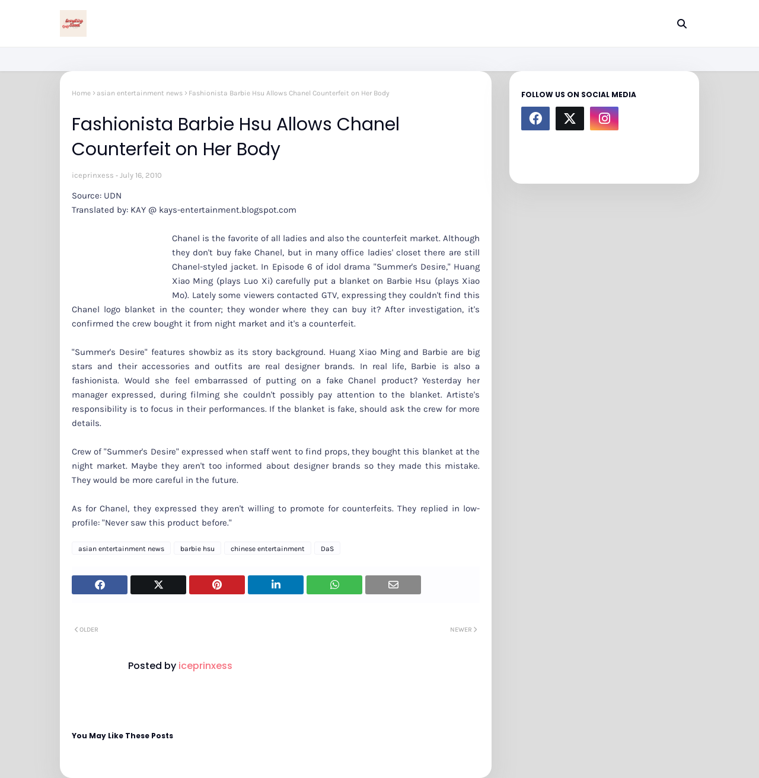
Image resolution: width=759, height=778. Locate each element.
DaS (327, 549)
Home (81, 93)
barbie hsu (197, 549)
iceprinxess (93, 175)
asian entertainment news (140, 93)
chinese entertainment (268, 549)
